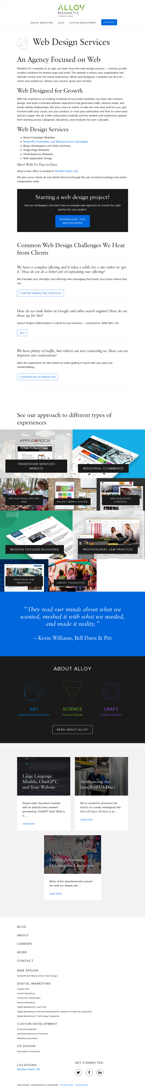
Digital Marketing (41, 22)
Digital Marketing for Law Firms (31, 1007)
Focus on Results (72, 714)
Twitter (78, 1072)
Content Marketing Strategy (40, 293)
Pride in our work (111, 714)
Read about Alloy (72, 730)
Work (22, 952)
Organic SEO (23, 989)
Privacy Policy (66, 1085)
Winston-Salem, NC (66, 171)
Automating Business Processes (32, 1033)
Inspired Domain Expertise (34, 714)
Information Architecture (28, 1051)
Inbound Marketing (26, 1002)
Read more (28, 824)
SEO (22, 333)
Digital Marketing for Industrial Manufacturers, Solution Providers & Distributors (54, 1011)
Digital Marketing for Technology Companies (38, 1016)
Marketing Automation (27, 1038)
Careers (24, 943)
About (23, 935)
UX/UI (61, 22)
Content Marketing (26, 993)
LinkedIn (99, 1072)
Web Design (27, 970)
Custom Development (82, 22)
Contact (109, 22)
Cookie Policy (81, 1085)
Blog (21, 926)
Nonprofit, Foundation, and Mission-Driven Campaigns (55, 141)
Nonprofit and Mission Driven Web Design (37, 976)
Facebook (89, 1072)
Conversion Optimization (38, 376)
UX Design (26, 1046)
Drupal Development (27, 1029)
